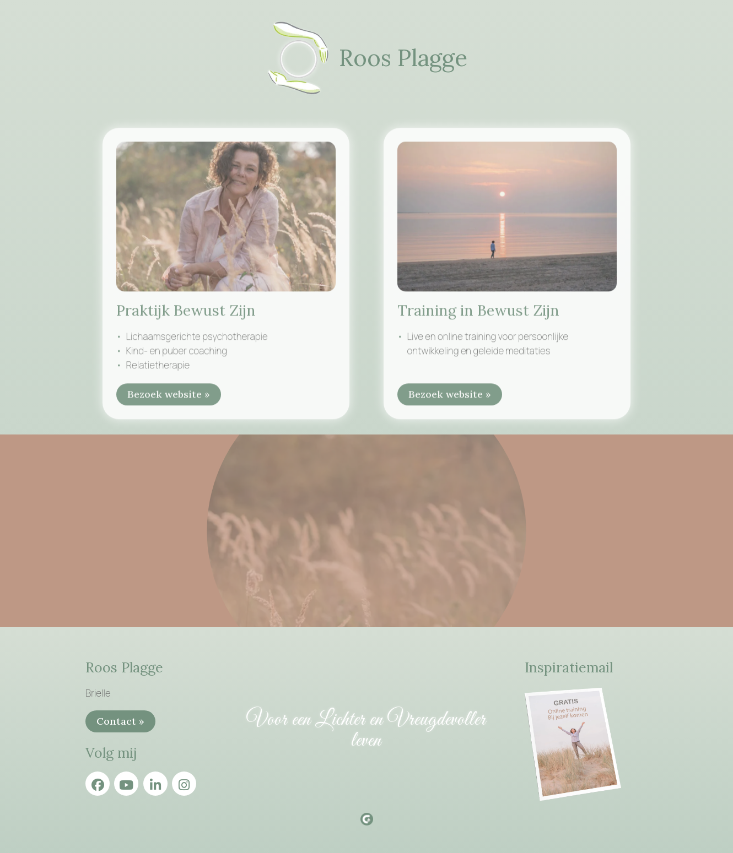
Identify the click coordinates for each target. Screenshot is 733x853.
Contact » (120, 721)
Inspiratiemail (569, 667)
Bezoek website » (168, 397)
